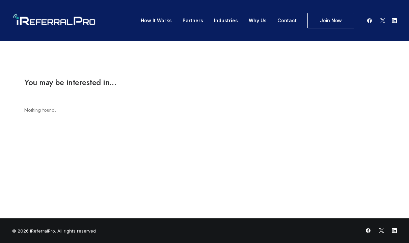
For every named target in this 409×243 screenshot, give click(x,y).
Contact (287, 20)
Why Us (258, 20)
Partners (193, 20)
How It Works (156, 20)
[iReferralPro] (54, 20)
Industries (226, 20)
